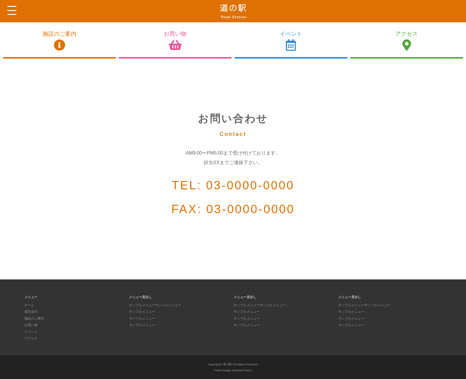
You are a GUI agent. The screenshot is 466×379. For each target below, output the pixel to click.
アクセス (406, 41)
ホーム (29, 305)
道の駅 (227, 364)
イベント (290, 41)
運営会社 (30, 311)
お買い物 (175, 41)
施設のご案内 (59, 41)
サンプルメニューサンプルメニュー (155, 305)
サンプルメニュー (142, 311)
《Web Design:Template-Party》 (233, 370)
